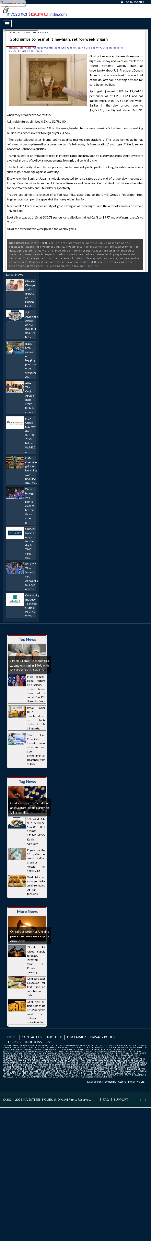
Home (12, 1037)
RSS (49, 1042)
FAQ (106, 1099)
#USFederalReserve (111, 47)
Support (121, 1099)
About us (55, 1037)
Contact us (32, 1037)
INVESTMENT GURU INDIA (43, 1099)
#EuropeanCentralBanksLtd (49, 47)
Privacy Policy (102, 1037)
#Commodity (91, 47)
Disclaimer (76, 1037)
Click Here (92, 265)
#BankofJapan (75, 47)
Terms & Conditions (24, 1042)
